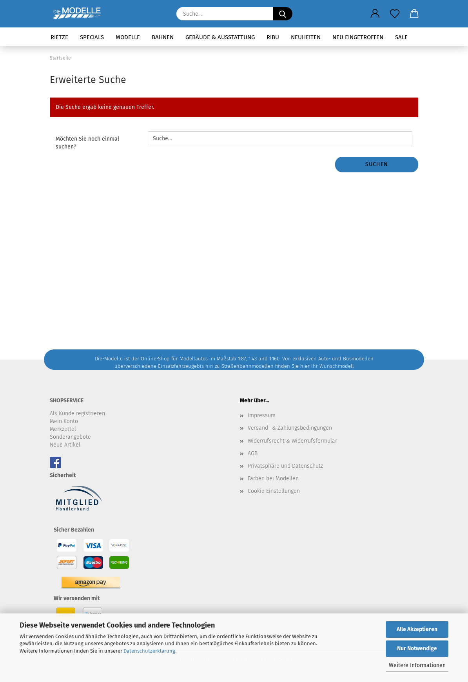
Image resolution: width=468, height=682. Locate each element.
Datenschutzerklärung (149, 651)
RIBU (273, 37)
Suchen (376, 164)
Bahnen (163, 37)
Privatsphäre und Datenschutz (285, 466)
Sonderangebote (70, 437)
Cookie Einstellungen (274, 491)
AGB (253, 453)
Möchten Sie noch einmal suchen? (87, 143)
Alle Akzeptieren (417, 629)
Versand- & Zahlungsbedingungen (290, 428)
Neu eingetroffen (357, 37)
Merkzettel (63, 429)
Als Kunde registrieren (77, 413)
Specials (92, 37)
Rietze (59, 37)
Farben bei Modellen (273, 478)
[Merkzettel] (395, 13)
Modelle (128, 37)
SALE (401, 37)
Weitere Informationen (417, 665)
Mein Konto (64, 421)
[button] (375, 13)
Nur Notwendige (417, 648)
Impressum (262, 415)
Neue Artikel (65, 444)
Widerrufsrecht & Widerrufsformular (292, 441)
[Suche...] (282, 13)
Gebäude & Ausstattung (220, 37)
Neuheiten (306, 37)
